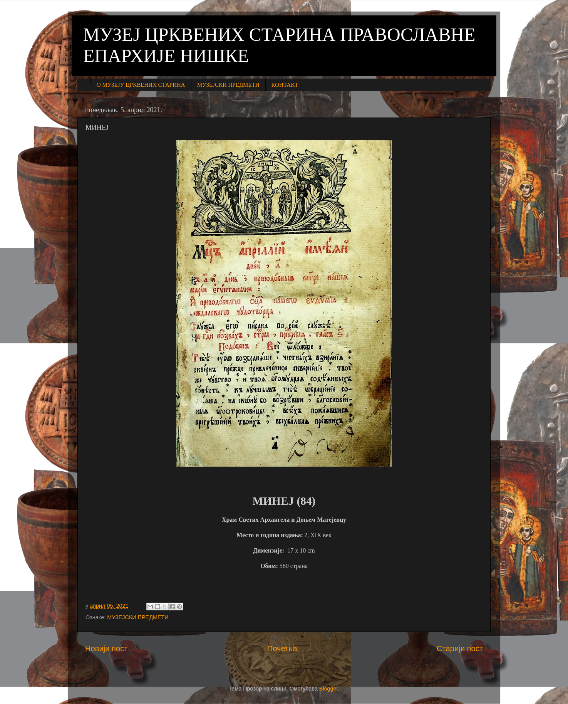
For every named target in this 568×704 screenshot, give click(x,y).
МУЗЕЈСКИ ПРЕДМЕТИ (228, 85)
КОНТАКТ (284, 85)
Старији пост (460, 648)
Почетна (282, 648)
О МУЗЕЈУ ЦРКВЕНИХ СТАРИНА (141, 85)
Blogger (328, 689)
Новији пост (106, 648)
